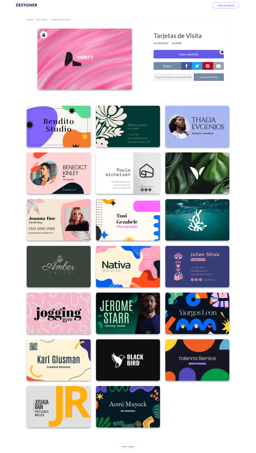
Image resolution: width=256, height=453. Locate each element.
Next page (128, 446)
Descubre (42, 19)
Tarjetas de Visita (61, 19)
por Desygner (161, 42)
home (30, 19)
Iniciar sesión (198, 5)
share (167, 66)
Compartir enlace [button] (208, 77)
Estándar (177, 42)
